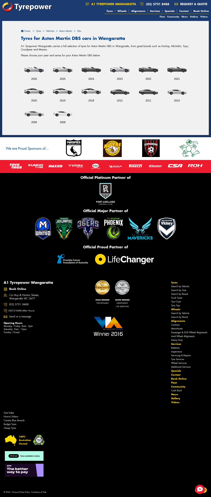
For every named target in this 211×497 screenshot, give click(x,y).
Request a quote (191, 4)
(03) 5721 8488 (157, 4)
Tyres (110, 11)
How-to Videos (11, 416)
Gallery (194, 16)
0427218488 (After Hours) (21, 310)
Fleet (162, 16)
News (185, 16)
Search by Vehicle (180, 286)
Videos (204, 16)
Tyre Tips (175, 305)
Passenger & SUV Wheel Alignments (189, 332)
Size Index (9, 412)
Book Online (201, 11)
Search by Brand (179, 294)
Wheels (122, 11)
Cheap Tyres (10, 428)
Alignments (138, 11)
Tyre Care (176, 301)
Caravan (175, 324)
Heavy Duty (177, 340)
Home (25, 31)
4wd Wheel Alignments (183, 336)
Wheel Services (179, 363)
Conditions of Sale (38, 492)
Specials (170, 11)
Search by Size (178, 290)
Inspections (176, 351)
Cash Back (176, 390)
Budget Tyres (10, 424)
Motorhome (177, 328)
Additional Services (180, 366)
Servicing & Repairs (181, 355)
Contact (184, 11)
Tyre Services (177, 359)
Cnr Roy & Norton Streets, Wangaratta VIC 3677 (24, 297)
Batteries (175, 347)
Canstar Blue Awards (14, 420)
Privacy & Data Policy (21, 492)
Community (173, 16)
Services (155, 11)
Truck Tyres (176, 297)
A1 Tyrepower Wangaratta (111, 4)
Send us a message (20, 316)
